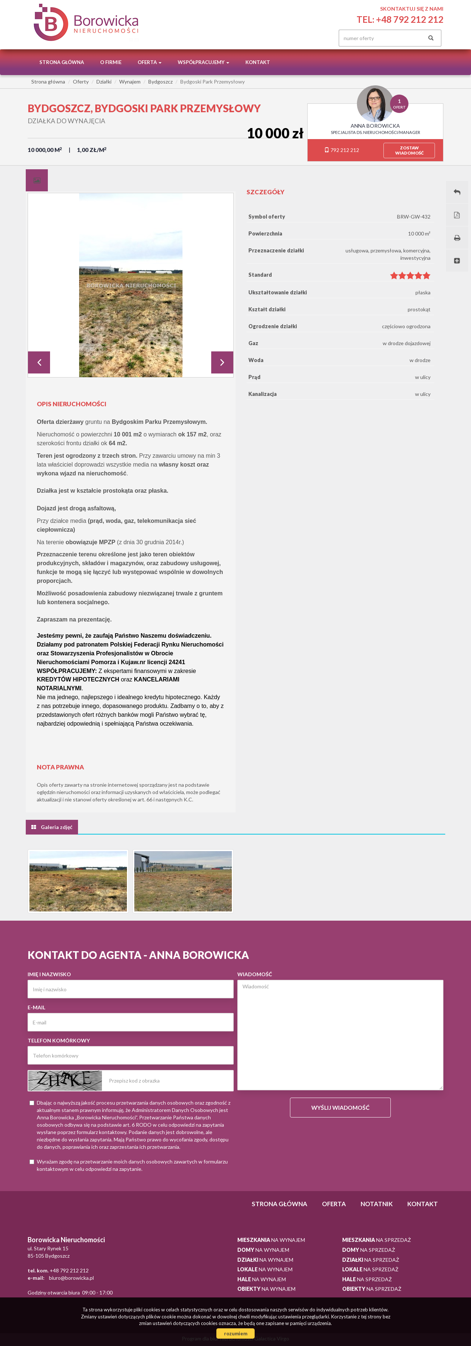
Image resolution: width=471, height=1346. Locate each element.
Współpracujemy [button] (203, 62)
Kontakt (257, 62)
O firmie (110, 62)
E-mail (36, 1007)
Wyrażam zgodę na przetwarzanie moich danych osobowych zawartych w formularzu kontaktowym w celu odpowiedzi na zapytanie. (128, 1165)
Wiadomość (254, 974)
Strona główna (61, 62)
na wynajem (271, 1240)
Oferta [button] (150, 62)
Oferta (334, 1204)
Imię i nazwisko (49, 974)
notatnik (377, 1204)
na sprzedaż (376, 1240)
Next (222, 362)
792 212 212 (341, 150)
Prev (39, 362)
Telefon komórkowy (59, 1040)
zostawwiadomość (409, 150)
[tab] (37, 180)
